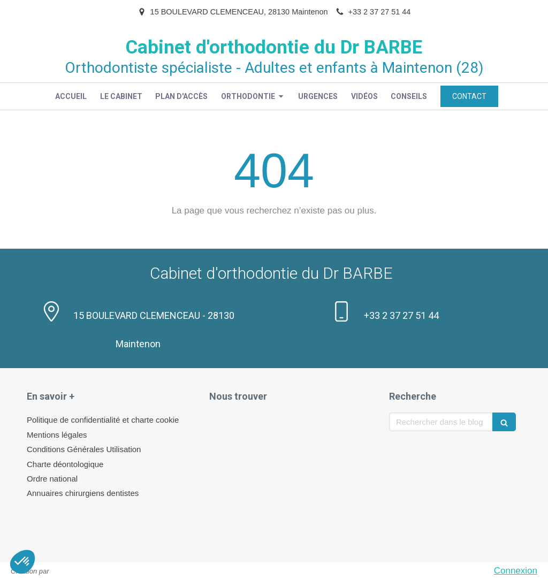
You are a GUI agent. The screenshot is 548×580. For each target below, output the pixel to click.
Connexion (515, 571)
